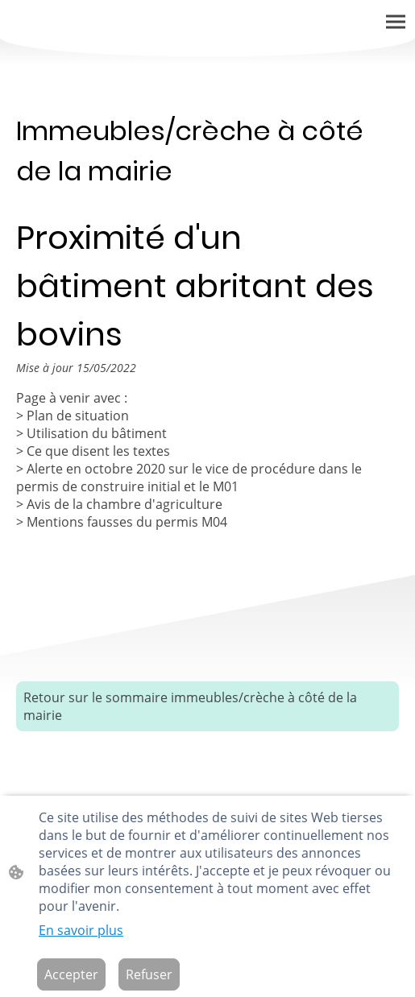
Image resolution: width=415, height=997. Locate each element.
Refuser (149, 974)
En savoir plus (81, 930)
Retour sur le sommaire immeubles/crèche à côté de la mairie (190, 706)
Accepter (71, 974)
